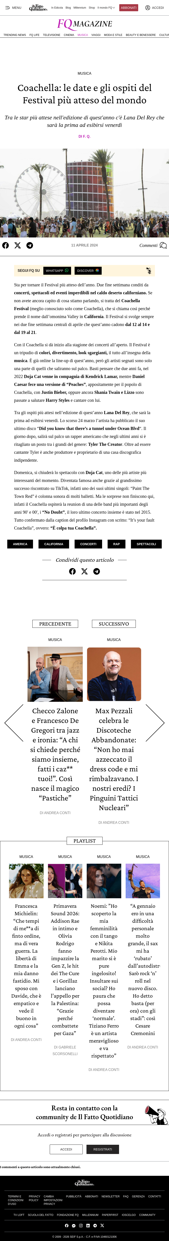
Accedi (66, 1149)
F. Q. (86, 136)
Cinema (69, 35)
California (53, 544)
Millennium (79, 7)
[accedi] (154, 8)
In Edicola (57, 7)
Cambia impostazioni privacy (53, 1200)
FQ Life (34, 35)
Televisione (51, 35)
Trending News (15, 35)
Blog (68, 7)
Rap (116, 544)
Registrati (103, 1149)
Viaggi (95, 35)
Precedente (55, 623)
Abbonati (129, 7)
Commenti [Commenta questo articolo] (153, 245)
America (20, 544)
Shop (92, 7)
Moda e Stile (113, 35)
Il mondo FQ (106, 7)
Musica (83, 35)
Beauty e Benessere (141, 35)
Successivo (114, 623)
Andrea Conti (57, 813)
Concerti (88, 544)
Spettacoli (146, 544)
